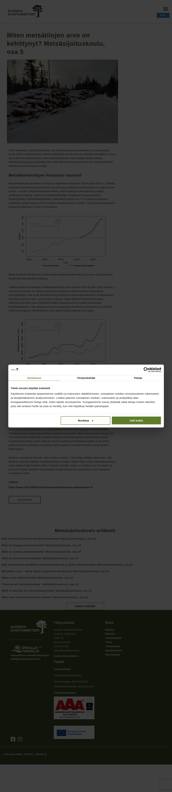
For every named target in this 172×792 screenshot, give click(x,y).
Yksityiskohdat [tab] (86, 377)
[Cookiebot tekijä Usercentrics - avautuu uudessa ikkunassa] (146, 369)
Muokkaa (85, 420)
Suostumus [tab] (34, 377)
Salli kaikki (136, 420)
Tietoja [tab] (138, 377)
